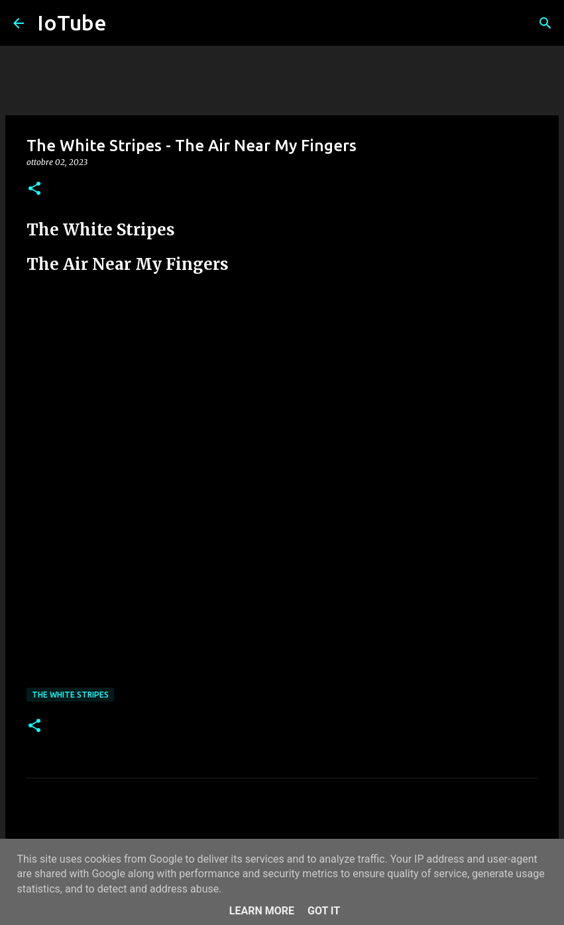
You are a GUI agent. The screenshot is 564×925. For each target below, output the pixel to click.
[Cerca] (545, 23)
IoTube (72, 22)
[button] (34, 189)
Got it (324, 910)
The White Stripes (70, 694)
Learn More (261, 910)
